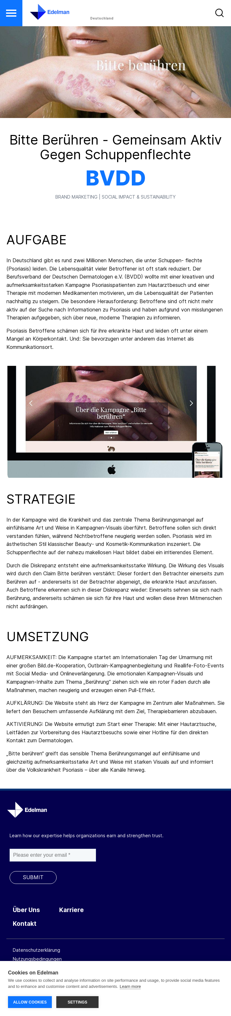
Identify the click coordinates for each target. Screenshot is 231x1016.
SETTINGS (77, 1002)
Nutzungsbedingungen (37, 959)
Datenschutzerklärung (36, 950)
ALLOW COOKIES (30, 1002)
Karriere (71, 910)
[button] (11, 13)
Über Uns (26, 910)
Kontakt (24, 923)
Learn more (130, 986)
